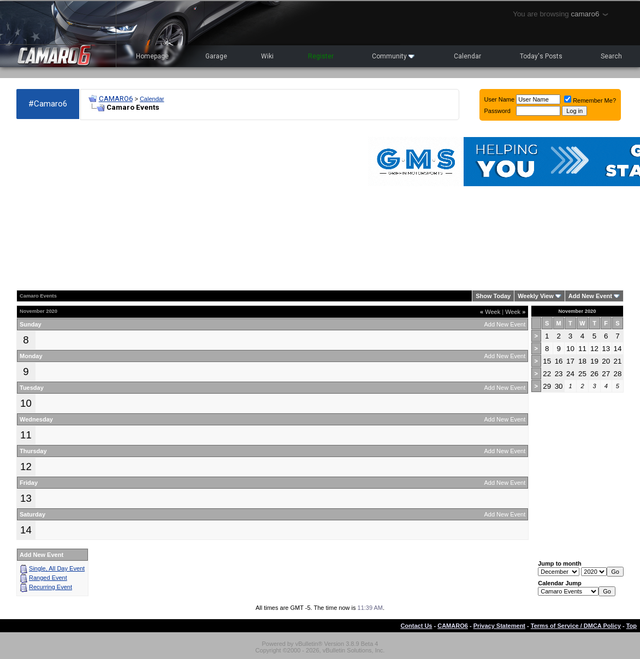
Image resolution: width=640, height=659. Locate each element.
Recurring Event (50, 587)
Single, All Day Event (57, 568)
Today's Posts (541, 56)
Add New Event (590, 296)
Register (321, 56)
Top (631, 625)
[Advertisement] (131, 205)
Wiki (267, 56)
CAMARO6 (116, 98)
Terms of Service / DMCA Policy (576, 625)
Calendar (467, 56)
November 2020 (577, 311)
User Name (499, 99)
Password (497, 111)
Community (393, 56)
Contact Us (416, 625)
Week (490, 311)
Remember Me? (590, 100)
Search (611, 56)
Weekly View (536, 296)
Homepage (152, 56)
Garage (216, 56)
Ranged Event (48, 577)
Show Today (493, 296)
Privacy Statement (499, 625)
